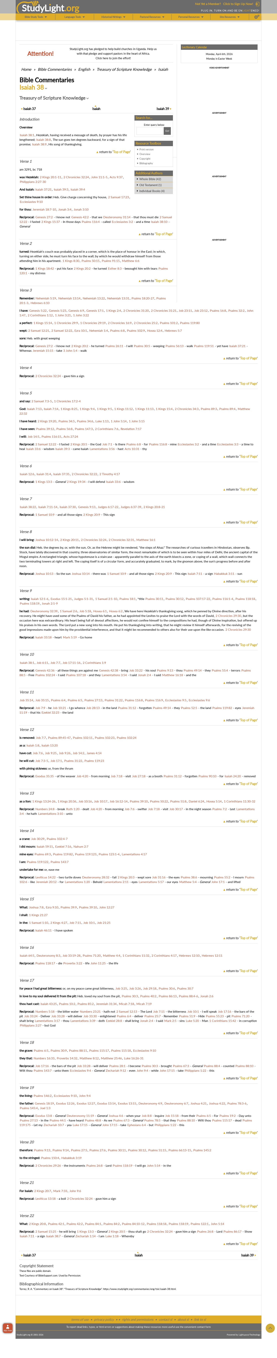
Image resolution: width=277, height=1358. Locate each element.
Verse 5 (25, 393)
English (84, 69)
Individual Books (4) (151, 191)
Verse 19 (26, 1088)
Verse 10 (26, 654)
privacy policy (104, 1319)
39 (163, 109)
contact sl (165, 1319)
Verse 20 (26, 1142)
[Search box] (150, 131)
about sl (183, 1319)
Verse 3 (25, 290)
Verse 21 (26, 1183)
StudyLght (43, 7)
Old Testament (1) (150, 185)
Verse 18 (26, 1042)
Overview (144, 154)
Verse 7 (25, 499)
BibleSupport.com (48, 1275)
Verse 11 (26, 692)
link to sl (200, 1319)
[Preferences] (256, 17)
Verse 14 (26, 831)
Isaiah (163, 69)
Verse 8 (25, 532)
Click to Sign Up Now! (238, 4)
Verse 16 (26, 947)
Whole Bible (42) (150, 179)
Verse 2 (25, 243)
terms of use (80, 1319)
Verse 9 (25, 591)
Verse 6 (25, 466)
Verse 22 (26, 1216)
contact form (204, 1326)
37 (29, 109)
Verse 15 (26, 899)
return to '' (115, 152)
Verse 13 (26, 793)
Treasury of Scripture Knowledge (124, 69)
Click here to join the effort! (113, 58)
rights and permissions (137, 1319)
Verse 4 (25, 368)
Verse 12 (26, 729)
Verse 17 (26, 980)
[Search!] (167, 131)
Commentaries (55, 69)
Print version (146, 149)
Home (26, 69)
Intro (29, 119)
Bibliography (146, 163)
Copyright (144, 158)
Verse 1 (25, 161)
